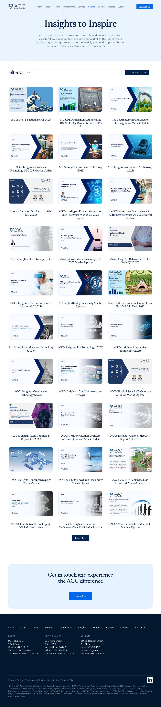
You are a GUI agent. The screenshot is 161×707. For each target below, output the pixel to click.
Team (57, 6)
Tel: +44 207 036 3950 (93, 653)
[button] (137, 72)
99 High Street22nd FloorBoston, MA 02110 (18, 644)
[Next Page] (81, 538)
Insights (91, 6)
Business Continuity (48, 680)
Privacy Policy (15, 680)
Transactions (69, 6)
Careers (111, 6)
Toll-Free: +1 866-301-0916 (23, 653)
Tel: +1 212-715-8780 (56, 650)
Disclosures (31, 680)
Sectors (81, 6)
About (48, 6)
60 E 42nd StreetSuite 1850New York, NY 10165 (55, 644)
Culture (121, 6)
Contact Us (144, 6)
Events (101, 6)
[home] (16, 6)
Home (39, 6)
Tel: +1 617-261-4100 (20, 650)
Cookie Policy (68, 680)
